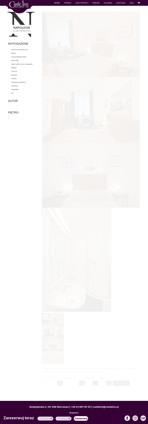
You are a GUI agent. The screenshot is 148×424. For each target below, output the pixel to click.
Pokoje (96, 3)
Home (57, 3)
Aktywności (82, 3)
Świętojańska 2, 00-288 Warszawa (49, 406)
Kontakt (121, 3)
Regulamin (73, 413)
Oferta (67, 3)
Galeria (108, 3)
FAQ (132, 3)
